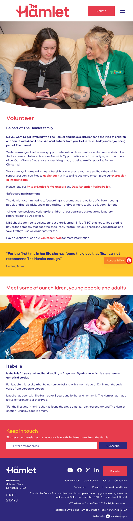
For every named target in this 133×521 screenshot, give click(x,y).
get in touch (51, 175)
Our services (72, 480)
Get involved (91, 480)
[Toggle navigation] (123, 10)
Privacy (96, 486)
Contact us (120, 480)
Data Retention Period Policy (91, 186)
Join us (106, 480)
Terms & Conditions (116, 486)
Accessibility (81, 486)
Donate (101, 10)
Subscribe (113, 446)
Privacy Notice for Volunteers (46, 186)
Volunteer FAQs (51, 237)
